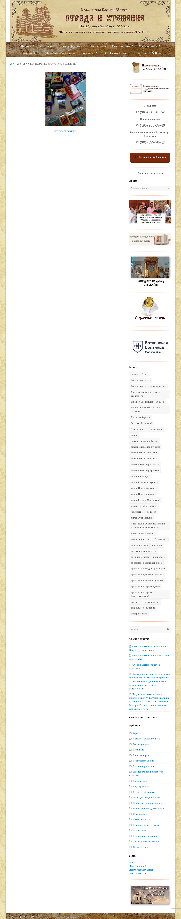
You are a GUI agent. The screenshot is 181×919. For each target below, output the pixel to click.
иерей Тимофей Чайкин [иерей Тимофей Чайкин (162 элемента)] (144, 506)
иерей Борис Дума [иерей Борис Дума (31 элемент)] (140, 476)
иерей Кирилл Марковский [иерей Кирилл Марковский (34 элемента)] (145, 500)
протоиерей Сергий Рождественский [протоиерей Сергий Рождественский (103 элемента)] (142, 594)
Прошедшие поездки (145, 836)
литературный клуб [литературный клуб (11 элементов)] (141, 517)
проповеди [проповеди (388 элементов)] (159, 557)
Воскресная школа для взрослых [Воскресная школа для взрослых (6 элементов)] (148, 386)
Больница (138, 749)
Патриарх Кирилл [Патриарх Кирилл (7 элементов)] (140, 417)
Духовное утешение (144, 766)
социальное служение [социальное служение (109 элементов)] (143, 607)
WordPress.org (137, 873)
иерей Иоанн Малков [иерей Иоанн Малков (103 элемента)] (142, 494)
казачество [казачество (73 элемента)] (137, 511)
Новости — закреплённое (147, 802)
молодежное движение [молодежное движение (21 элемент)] (143, 533)
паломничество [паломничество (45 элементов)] (139, 545)
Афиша (137, 733)
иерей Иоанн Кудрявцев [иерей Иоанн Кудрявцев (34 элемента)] (144, 488)
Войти (132, 862)
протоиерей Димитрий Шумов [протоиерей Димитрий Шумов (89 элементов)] (147, 574)
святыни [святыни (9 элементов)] (135, 602)
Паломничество (142, 819)
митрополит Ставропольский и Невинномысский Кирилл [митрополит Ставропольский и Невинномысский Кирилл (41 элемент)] (148, 525)
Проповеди (139, 830)
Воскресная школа (143, 760)
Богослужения (141, 744)
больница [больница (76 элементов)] (156, 429)
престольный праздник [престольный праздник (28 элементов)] (143, 551)
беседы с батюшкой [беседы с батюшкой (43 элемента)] (141, 423)
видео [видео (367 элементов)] (134, 435)
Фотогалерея (140, 847)
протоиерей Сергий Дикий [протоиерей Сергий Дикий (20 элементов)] (145, 586)
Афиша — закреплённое (146, 738)
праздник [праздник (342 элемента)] (157, 545)
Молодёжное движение (146, 797)
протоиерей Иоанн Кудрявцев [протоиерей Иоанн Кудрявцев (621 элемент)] (147, 580)
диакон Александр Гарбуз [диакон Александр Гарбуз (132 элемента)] (144, 441)
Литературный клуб (144, 791)
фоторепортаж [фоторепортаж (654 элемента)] (139, 613)
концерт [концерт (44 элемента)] (151, 511)
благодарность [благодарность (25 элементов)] (139, 429)
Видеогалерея (141, 755)
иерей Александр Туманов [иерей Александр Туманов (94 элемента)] (145, 464)
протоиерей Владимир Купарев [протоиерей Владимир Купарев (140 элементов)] (148, 568)
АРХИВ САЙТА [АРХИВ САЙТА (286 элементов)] (138, 374)
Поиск (156, 53)
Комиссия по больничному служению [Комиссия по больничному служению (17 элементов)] (145, 409)
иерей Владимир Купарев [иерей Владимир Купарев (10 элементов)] (145, 482)
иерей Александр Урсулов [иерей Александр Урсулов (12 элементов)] (145, 470)
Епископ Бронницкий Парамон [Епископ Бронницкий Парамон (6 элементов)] (147, 401)
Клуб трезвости (141, 786)
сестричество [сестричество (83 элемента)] (152, 602)
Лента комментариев (141, 869)
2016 (12, 64)
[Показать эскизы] (65, 131)
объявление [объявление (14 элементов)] (160, 539)
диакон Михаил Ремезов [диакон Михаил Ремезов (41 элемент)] (144, 452)
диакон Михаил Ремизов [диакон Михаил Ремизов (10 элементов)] (144, 458)
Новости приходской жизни (149, 808)
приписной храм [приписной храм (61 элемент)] (140, 557)
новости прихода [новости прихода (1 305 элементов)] (140, 539)
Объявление (140, 813)
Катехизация (140, 780)
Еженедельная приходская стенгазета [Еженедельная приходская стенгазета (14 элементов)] (145, 394)
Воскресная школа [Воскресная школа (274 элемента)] (141, 380)
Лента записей (137, 866)
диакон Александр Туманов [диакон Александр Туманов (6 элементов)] (145, 447)
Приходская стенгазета (146, 825)
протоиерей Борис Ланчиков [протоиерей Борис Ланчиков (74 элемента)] (146, 562)
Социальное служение (146, 841)
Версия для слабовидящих (150, 157)
